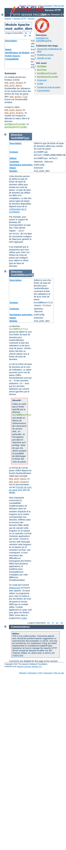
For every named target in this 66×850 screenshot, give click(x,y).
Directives (32, 6)
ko (30, 35)
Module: (14, 171)
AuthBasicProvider (15, 124)
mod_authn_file (19, 97)
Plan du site (59, 6)
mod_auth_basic (13, 85)
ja (25, 35)
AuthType (41, 70)
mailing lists (17, 655)
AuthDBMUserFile (44, 41)
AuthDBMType (42, 38)
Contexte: (14, 161)
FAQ (40, 6)
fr (30, 33)
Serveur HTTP (19, 18)
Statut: (8, 49)
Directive (16, 134)
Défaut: (13, 158)
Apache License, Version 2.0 (29, 666)
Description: (11, 41)
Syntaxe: (14, 152)
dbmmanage (14, 588)
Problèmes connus (45, 55)
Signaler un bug (44, 58)
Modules (22, 6)
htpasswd (41, 80)
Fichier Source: (12, 56)
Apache (8, 18)
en (26, 33)
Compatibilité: (12, 59)
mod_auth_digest (14, 82)
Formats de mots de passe (48, 87)
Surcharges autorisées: (21, 165)
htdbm (40, 84)
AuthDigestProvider (16, 127)
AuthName (41, 66)
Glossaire (48, 6)
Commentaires (43, 90)
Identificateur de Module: (17, 52)
